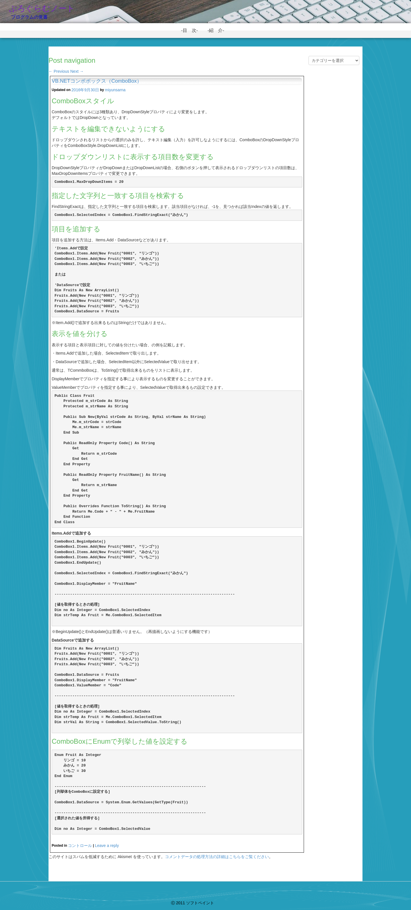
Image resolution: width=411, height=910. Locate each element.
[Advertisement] (334, 168)
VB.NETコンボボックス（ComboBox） (97, 81)
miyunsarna (115, 90)
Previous (59, 71)
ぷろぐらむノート (42, 8)
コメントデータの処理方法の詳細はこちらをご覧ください (217, 856)
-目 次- (191, 30)
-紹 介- (218, 30)
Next (77, 71)
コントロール (80, 845)
